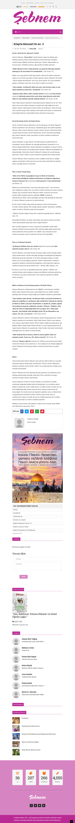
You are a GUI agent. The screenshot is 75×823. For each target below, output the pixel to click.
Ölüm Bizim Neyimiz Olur (31, 750)
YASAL (42, 3)
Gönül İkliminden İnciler (31, 726)
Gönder (23, 576)
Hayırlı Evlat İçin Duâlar (30, 742)
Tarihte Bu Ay (17, 516)
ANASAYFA (17, 38)
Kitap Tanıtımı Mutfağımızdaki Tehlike (33, 694)
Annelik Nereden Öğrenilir (29, 677)
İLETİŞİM (50, 3)
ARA (46, 3)
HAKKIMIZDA (30, 3)
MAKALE (57, 782)
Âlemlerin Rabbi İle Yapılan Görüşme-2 (32, 668)
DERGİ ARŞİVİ (25, 38)
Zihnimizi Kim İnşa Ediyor (29, 659)
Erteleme (25, 718)
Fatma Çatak (32, 48)
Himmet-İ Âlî (17, 534)
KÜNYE (23, 3)
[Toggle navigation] (18, 31)
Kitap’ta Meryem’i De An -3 (22, 523)
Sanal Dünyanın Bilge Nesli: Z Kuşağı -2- (33, 685)
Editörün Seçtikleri (19, 712)
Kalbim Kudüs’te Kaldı (20, 527)
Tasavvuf (40, 48)
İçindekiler (16, 513)
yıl (17, 782)
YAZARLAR (16, 633)
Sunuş (15, 510)
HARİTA (37, 3)
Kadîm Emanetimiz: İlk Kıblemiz (24, 530)
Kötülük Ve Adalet (19, 520)
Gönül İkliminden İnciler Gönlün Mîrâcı (33, 641)
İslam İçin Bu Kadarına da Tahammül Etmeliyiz (39, 734)
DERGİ (31, 782)
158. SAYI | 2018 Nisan (37, 38)
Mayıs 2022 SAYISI (18, 589)
